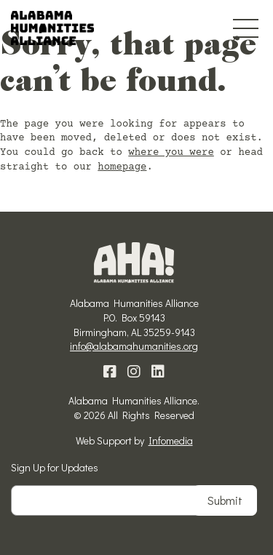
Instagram (134, 371)
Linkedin (158, 371)
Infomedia (171, 440)
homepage (122, 167)
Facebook (109, 371)
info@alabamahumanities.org (134, 346)
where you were (171, 153)
